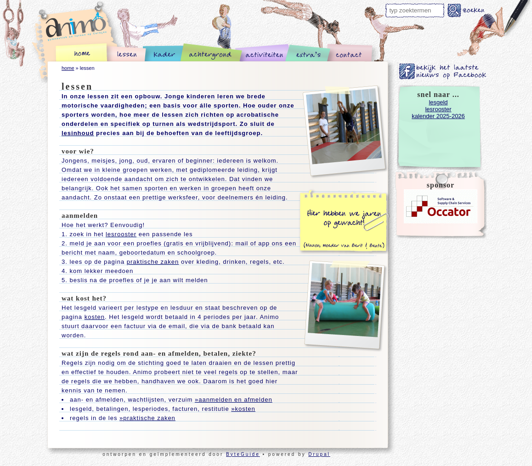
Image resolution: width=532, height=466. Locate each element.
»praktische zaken (147, 418)
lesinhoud (78, 133)
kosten (95, 316)
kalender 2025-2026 (438, 116)
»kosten (243, 408)
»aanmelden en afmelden (233, 399)
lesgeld (438, 102)
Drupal (319, 454)
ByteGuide (243, 454)
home (68, 68)
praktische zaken (153, 261)
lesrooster (121, 234)
